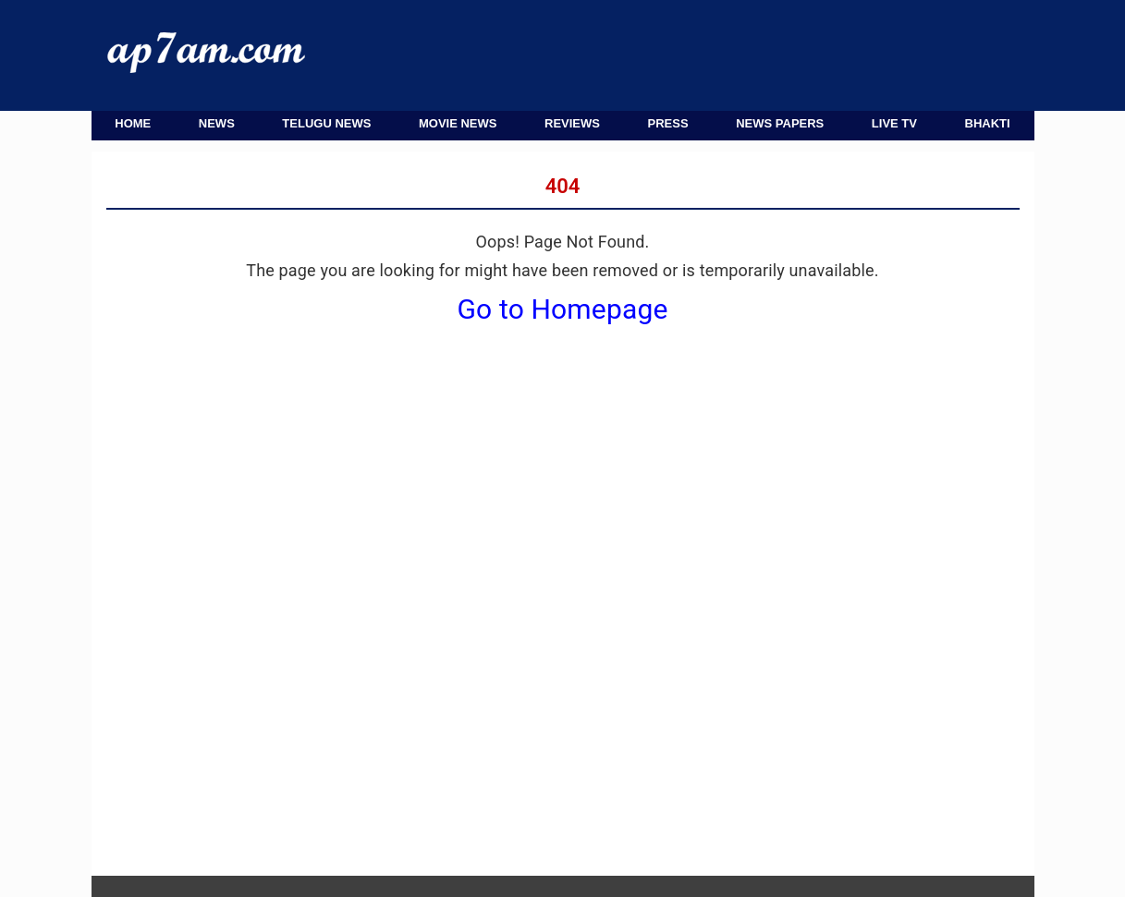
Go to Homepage (563, 309)
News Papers (780, 123)
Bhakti (987, 123)
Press (668, 123)
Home (133, 123)
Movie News (458, 123)
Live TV (894, 123)
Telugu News (326, 123)
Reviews (572, 123)
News (217, 123)
